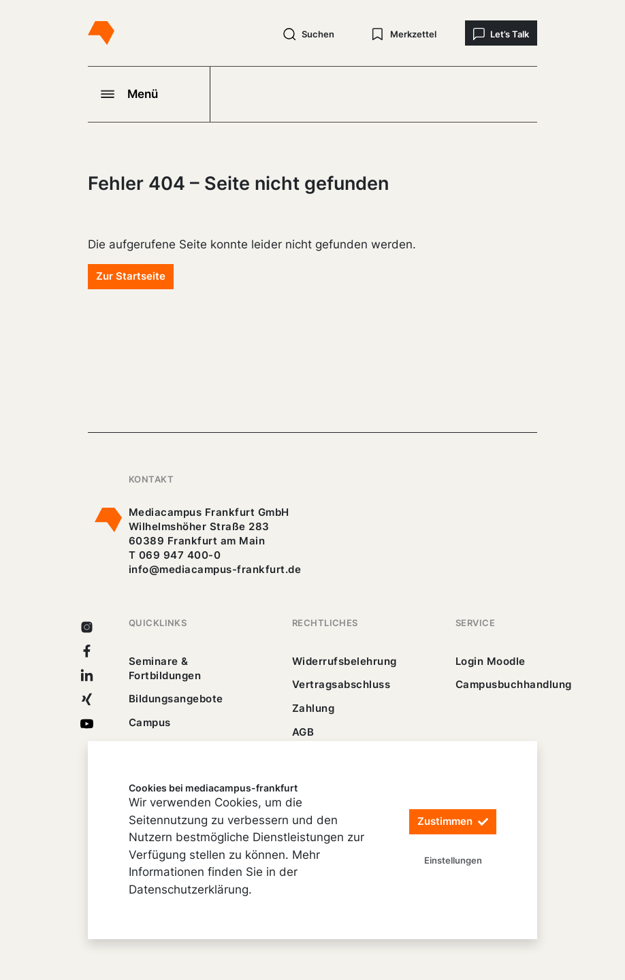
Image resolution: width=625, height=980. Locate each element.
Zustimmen (452, 822)
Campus (150, 722)
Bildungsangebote (176, 698)
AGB (303, 731)
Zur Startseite (130, 276)
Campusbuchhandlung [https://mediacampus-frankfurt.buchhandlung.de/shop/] (513, 684)
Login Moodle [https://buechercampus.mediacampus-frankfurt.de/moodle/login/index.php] (490, 661)
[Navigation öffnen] (149, 94)
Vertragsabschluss (341, 684)
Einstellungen (453, 860)
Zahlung (313, 708)
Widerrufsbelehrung (344, 661)
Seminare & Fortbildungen (165, 668)
